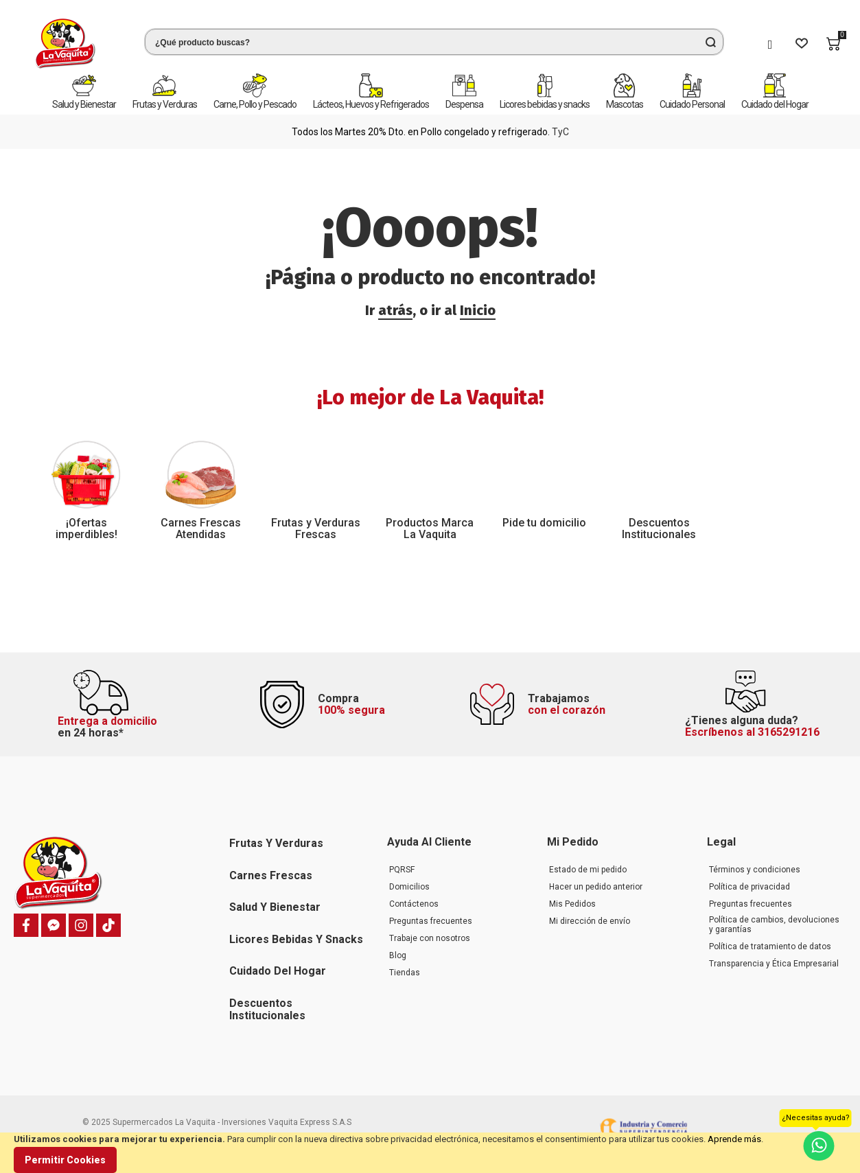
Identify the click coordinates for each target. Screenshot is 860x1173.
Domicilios (409, 887)
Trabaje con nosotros (429, 938)
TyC (560, 131)
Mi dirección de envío (589, 921)
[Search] (710, 42)
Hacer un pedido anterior (595, 887)
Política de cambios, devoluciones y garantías (774, 924)
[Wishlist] (802, 44)
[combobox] (434, 42)
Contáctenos (414, 904)
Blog (397, 955)
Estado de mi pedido (588, 869)
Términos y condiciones (754, 869)
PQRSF (402, 869)
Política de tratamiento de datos (770, 946)
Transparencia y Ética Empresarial (774, 963)
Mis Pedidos (572, 904)
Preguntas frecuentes (430, 921)
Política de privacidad (749, 887)
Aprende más (734, 1139)
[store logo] (65, 43)
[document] (430, 1153)
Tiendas (404, 972)
